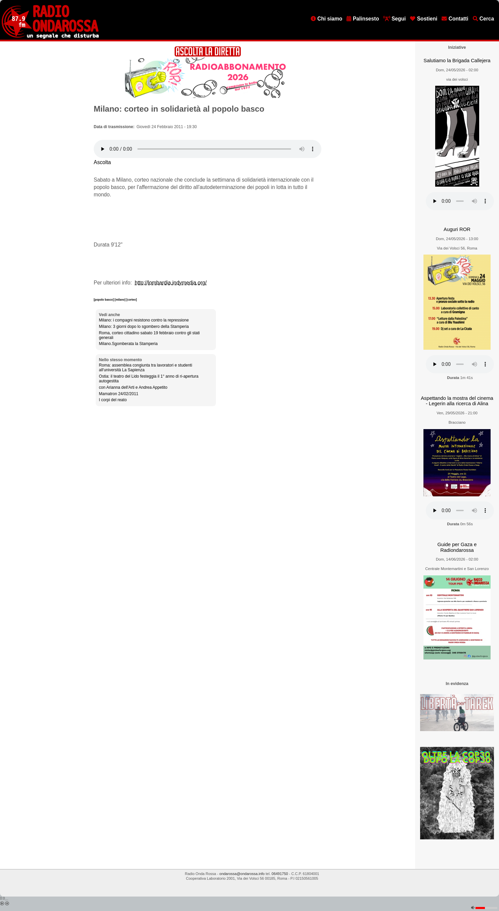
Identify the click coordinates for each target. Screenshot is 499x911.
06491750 (280, 874)
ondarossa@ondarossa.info (242, 874)
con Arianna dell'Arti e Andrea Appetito (133, 387)
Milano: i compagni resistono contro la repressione (144, 320)
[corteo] (131, 299)
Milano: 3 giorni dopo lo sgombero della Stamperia (144, 326)
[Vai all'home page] (50, 37)
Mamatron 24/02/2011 (118, 393)
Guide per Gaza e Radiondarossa (457, 547)
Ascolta (102, 162)
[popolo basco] (104, 299)
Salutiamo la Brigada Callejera (456, 60)
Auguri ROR (457, 229)
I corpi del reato (113, 399)
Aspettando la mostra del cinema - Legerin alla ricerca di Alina (457, 401)
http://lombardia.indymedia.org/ (171, 283)
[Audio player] (207, 149)
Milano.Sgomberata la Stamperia (128, 343)
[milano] (120, 299)
